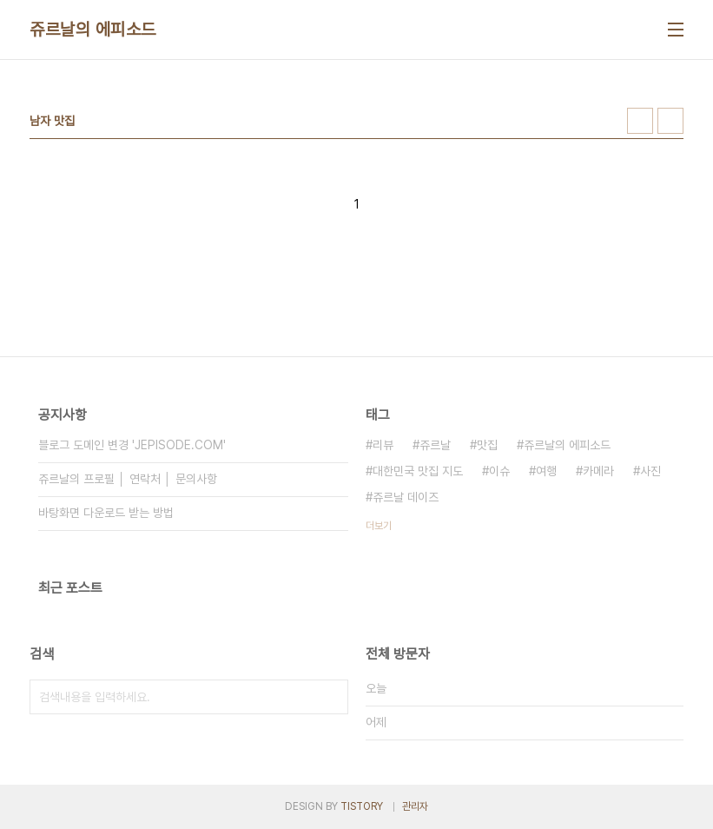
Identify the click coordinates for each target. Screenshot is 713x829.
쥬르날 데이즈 (406, 497)
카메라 (598, 471)
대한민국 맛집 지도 (418, 471)
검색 (330, 696)
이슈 (499, 471)
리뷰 (383, 445)
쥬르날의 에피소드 (93, 29)
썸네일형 (640, 121)
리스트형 (670, 121)
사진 (650, 471)
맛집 (487, 445)
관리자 (415, 806)
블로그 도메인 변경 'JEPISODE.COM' (132, 445)
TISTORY (361, 806)
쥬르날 (435, 445)
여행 (546, 471)
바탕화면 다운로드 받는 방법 (106, 513)
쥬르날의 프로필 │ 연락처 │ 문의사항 (127, 479)
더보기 (379, 526)
